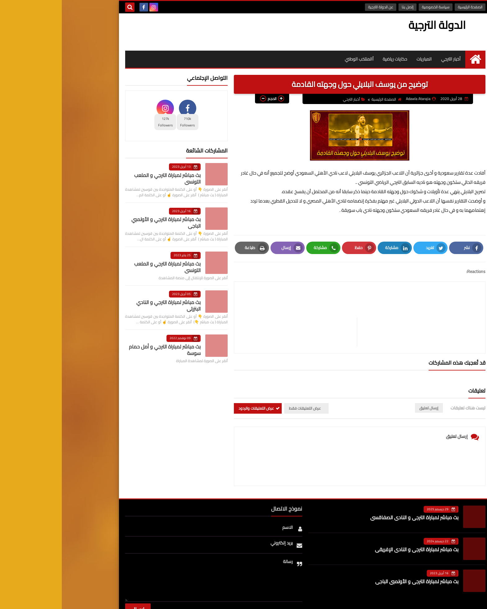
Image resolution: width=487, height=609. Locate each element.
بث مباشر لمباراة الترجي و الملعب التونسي (105, 178)
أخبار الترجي (389, 59)
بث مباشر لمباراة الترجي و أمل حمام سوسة (103, 350)
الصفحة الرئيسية (408, 7)
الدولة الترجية (378, 25)
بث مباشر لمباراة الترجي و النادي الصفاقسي (352, 488)
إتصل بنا (346, 7)
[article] (238, 302)
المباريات (362, 59)
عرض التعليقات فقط (243, 378)
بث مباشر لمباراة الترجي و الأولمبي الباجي (104, 222)
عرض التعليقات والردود (194, 378)
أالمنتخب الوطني (297, 59)
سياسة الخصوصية (374, 7)
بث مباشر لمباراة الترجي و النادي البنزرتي (107, 305)
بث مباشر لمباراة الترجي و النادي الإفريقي (355, 520)
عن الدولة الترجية (318, 7)
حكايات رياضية (333, 59)
